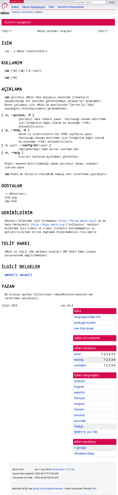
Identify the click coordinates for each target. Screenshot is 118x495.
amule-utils (27, 12)
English (79, 387)
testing (16, 12)
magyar (79, 404)
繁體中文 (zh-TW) (86, 432)
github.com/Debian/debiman (48, 488)
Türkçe (78, 426)
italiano (79, 409)
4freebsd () (84, 453)
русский (80, 421)
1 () (80, 448)
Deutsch (79, 381)
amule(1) (11, 274)
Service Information (70, 7)
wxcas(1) (26, 274)
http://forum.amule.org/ (77, 220)
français (79, 398)
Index (15, 7)
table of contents (87, 338)
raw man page (83, 328)
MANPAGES (17, 1)
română (79, 415)
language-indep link (87, 317)
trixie (77, 354)
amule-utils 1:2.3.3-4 (63, 469)
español (79, 392)
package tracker (84, 322)
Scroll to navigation (18, 22)
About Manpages (33, 7)
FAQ (51, 7)
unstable (80, 365)
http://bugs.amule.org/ (49, 224)
